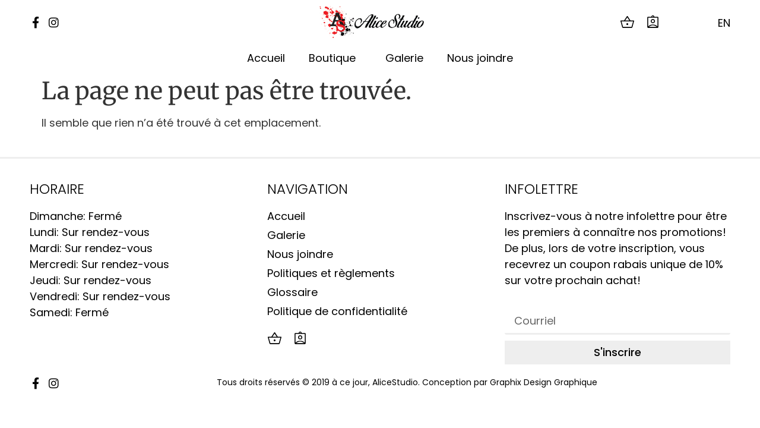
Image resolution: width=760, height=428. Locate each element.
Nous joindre (480, 58)
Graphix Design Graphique (543, 382)
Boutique (335, 58)
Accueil (266, 58)
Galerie (404, 58)
